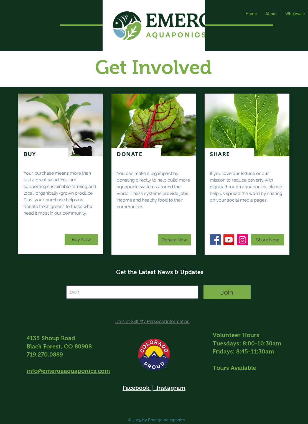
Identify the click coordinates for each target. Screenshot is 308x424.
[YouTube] (228, 239)
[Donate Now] (174, 239)
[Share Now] (267, 239)
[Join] (227, 292)
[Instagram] (242, 239)
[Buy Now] (81, 239)
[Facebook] (215, 239)
